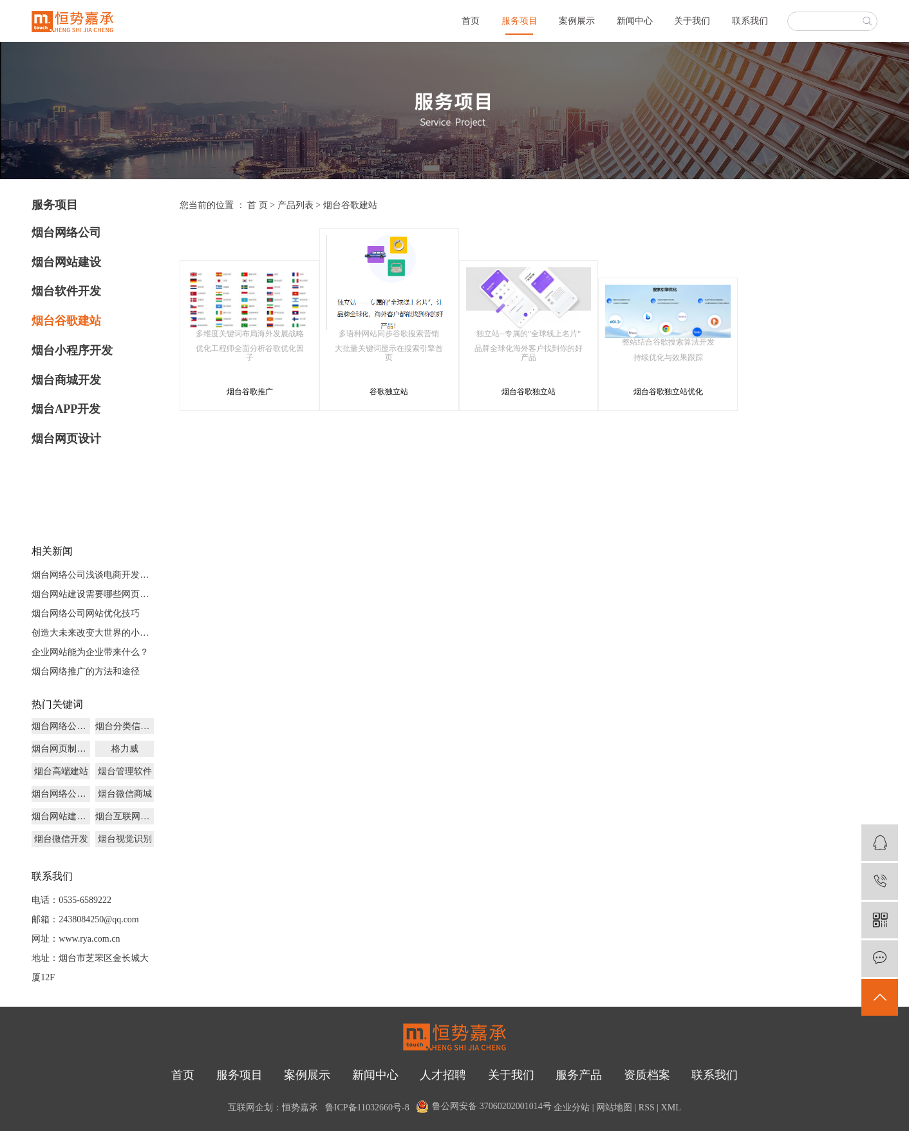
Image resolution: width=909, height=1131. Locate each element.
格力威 (124, 749)
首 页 (257, 205)
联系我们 (750, 21)
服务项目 (519, 21)
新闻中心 (635, 21)
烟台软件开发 (66, 291)
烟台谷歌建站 (66, 320)
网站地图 (614, 1107)
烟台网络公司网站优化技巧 (86, 613)
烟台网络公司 (66, 232)
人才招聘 (443, 1075)
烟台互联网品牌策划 (124, 816)
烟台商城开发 (66, 380)
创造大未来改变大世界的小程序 (93, 633)
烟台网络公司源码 (61, 794)
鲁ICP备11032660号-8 (367, 1107)
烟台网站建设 (66, 262)
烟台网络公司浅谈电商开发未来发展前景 (93, 575)
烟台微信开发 (61, 839)
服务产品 (579, 1075)
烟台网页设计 (66, 438)
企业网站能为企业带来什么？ (90, 652)
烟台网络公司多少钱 (61, 726)
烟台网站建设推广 (61, 816)
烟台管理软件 (125, 771)
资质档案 (647, 1075)
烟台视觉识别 (125, 839)
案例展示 (577, 21)
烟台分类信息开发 (124, 726)
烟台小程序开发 (72, 350)
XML (671, 1107)
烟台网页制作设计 (61, 749)
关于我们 (692, 21)
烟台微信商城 (125, 794)
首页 (471, 21)
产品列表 (295, 205)
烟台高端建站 (61, 771)
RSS (647, 1107)
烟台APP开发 (66, 409)
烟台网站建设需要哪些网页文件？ (93, 594)
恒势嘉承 (300, 1107)
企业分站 (572, 1107)
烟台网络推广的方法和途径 (86, 671)
